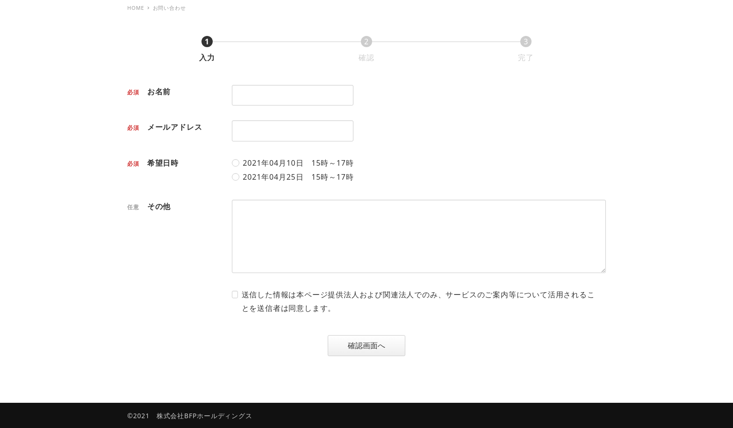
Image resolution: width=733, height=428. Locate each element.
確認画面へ (375, 345)
